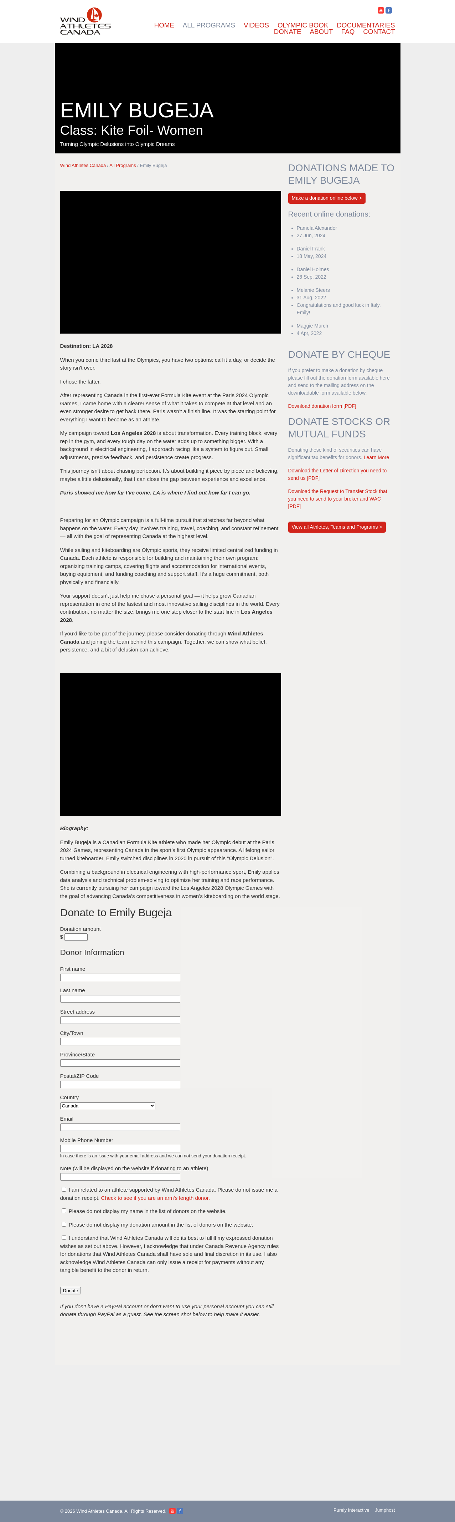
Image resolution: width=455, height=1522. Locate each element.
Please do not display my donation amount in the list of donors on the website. (161, 1230)
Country (69, 1102)
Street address (77, 1017)
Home (164, 25)
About (321, 31)
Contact (379, 31)
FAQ (348, 31)
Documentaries (366, 25)
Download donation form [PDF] (325, 406)
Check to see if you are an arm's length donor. (158, 1203)
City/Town (71, 1038)
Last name (72, 995)
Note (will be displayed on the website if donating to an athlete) (134, 1173)
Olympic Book (303, 25)
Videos (256, 25)
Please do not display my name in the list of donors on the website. (148, 1216)
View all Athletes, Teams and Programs (335, 534)
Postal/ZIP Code (79, 1081)
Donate (287, 31)
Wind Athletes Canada (83, 165)
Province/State (77, 1059)
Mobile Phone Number (86, 1145)
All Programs (209, 25)
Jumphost (382, 1511)
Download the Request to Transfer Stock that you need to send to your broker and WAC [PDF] (337, 506)
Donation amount (80, 934)
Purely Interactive (342, 1511)
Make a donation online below (325, 198)
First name (73, 974)
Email (67, 1124)
